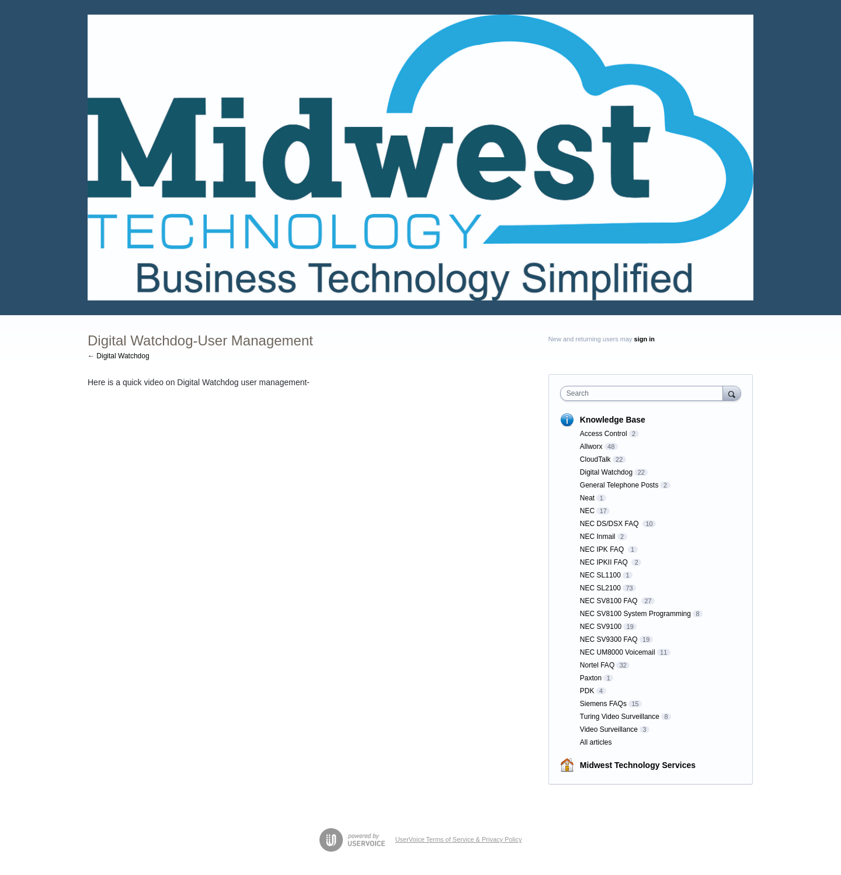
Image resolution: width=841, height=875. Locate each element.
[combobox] (644, 393)
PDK (587, 691)
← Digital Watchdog (119, 356)
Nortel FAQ (597, 665)
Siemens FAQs (603, 704)
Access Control (603, 434)
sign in (644, 339)
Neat (587, 498)
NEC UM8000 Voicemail (617, 652)
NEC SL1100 (600, 575)
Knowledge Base (612, 419)
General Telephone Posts (619, 485)
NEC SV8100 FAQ (610, 601)
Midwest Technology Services (638, 765)
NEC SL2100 (600, 588)
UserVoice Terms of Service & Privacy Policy (458, 839)
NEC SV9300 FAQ (609, 639)
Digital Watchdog (606, 472)
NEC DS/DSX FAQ (610, 524)
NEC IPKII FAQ (605, 562)
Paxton (591, 678)
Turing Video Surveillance (619, 717)
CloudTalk (595, 459)
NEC (587, 511)
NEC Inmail (598, 536)
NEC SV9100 (600, 626)
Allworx (591, 446)
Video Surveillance (609, 729)
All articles (596, 742)
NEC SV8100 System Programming (635, 614)
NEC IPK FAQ (603, 549)
